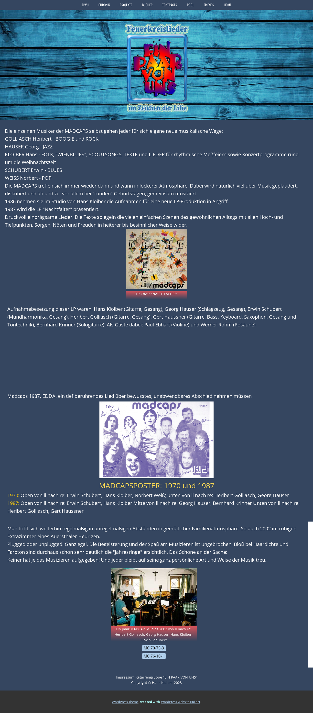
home (227, 4)
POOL (190, 4)
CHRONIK (104, 4)
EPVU (85, 4)
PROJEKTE (126, 4)
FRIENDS (209, 4)
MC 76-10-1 (154, 656)
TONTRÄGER (169, 4)
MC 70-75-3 (154, 648)
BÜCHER (147, 4)
